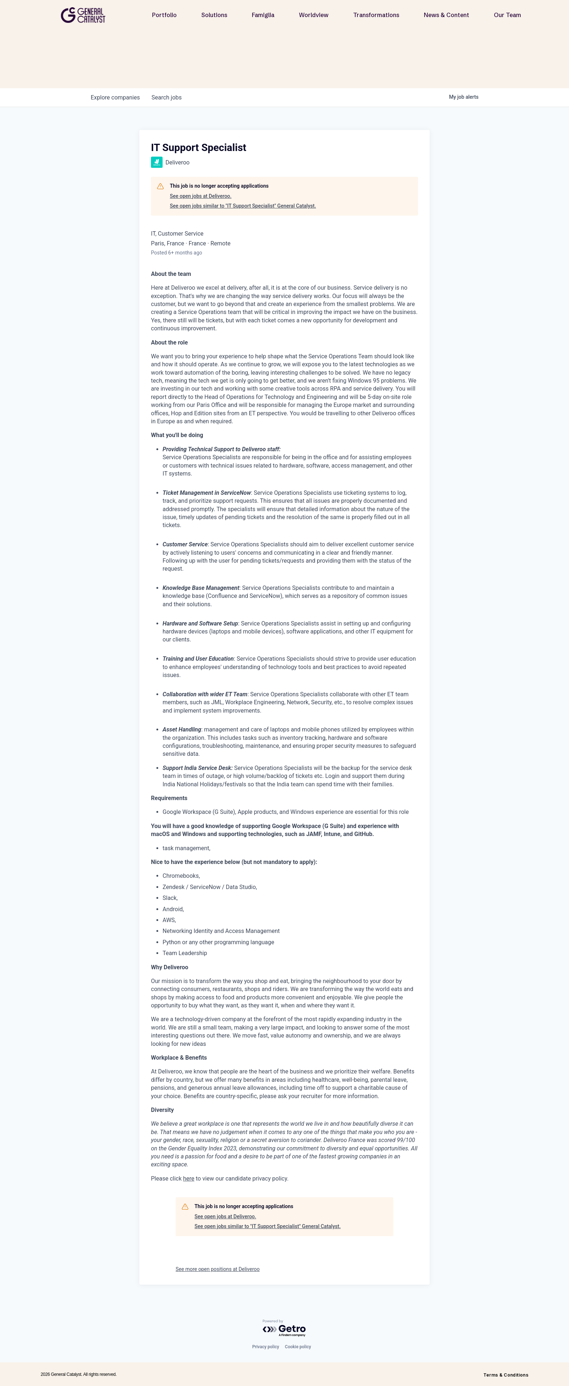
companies (115, 97)
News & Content (446, 15)
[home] (86, 15)
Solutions (214, 15)
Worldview (313, 15)
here (189, 1178)
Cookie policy (298, 1346)
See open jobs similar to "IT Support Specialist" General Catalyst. (243, 206)
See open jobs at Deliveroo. (201, 196)
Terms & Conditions (505, 1375)
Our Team (507, 15)
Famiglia (263, 15)
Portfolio (164, 15)
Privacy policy (265, 1346)
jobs (166, 97)
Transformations (376, 15)
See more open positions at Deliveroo (218, 1269)
